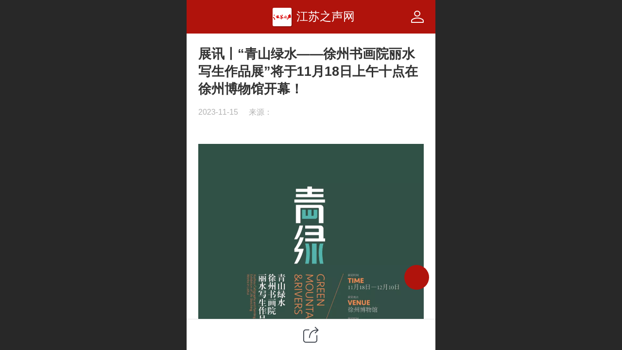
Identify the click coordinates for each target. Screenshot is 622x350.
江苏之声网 (325, 16)
